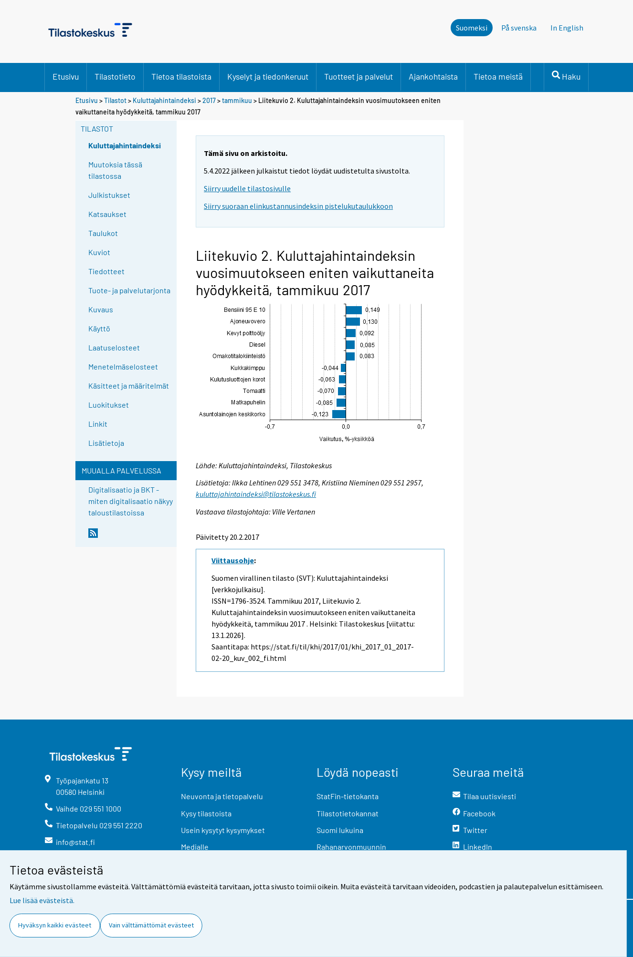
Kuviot (99, 252)
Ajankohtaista (433, 76)
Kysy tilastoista (206, 813)
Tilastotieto (115, 76)
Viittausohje (232, 560)
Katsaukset (107, 213)
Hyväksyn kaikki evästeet (54, 925)
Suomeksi (471, 27)
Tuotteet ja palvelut (358, 76)
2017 (209, 100)
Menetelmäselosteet (123, 366)
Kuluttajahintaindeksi (164, 100)
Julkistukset (109, 194)
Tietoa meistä (498, 76)
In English (566, 27)
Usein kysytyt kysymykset (223, 829)
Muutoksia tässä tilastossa (115, 170)
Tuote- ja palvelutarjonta (129, 290)
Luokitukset (108, 404)
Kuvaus (100, 309)
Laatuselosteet (114, 347)
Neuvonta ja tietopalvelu (222, 796)
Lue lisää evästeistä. (42, 900)
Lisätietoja (106, 442)
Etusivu (66, 76)
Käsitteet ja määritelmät (128, 385)
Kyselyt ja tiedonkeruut (267, 76)
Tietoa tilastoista (181, 76)
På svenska (519, 27)
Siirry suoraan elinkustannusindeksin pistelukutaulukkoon (298, 206)
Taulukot (103, 232)
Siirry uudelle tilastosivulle (247, 188)
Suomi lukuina (339, 829)
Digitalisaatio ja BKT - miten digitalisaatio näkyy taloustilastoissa (130, 501)
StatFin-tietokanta (347, 796)
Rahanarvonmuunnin (351, 846)
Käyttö (99, 328)
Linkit (97, 423)
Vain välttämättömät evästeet (151, 925)
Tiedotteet (106, 271)
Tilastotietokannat (347, 813)
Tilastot (115, 100)
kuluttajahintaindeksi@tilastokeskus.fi (256, 494)
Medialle (195, 846)
